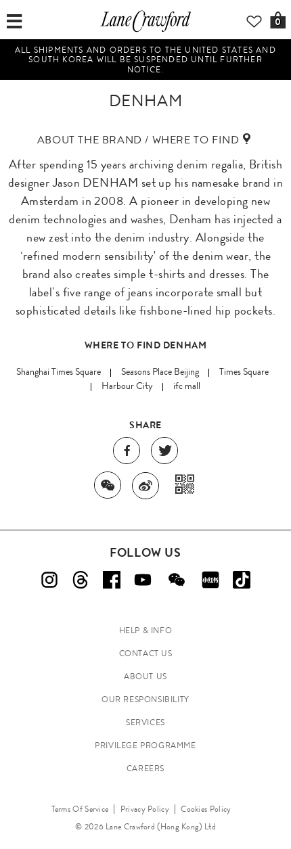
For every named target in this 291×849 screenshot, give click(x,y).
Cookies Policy (206, 809)
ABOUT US (145, 676)
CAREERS (145, 768)
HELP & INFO (146, 630)
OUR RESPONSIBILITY (145, 699)
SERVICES (145, 722)
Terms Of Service (80, 809)
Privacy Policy (144, 809)
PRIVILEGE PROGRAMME (145, 745)
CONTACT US (146, 653)
